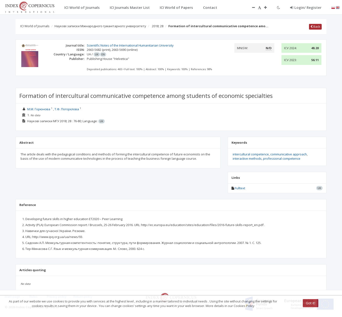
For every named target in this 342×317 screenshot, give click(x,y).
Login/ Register (305, 7)
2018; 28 (157, 26)
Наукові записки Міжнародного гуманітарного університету (100, 26)
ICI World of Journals (35, 26)
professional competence (281, 158)
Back (315, 26)
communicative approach (288, 154)
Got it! (310, 303)
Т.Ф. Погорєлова (67, 109)
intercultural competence (251, 154)
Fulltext (240, 188)
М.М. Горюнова (38, 109)
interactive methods (247, 158)
